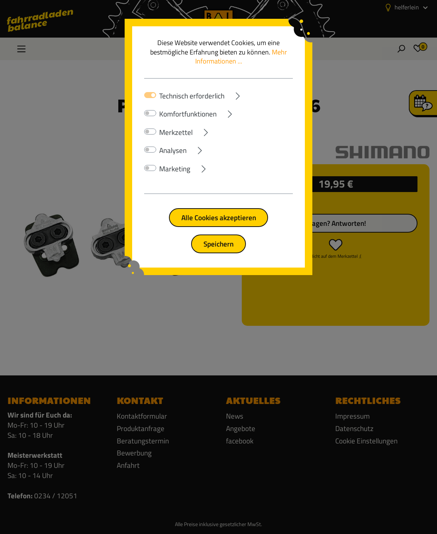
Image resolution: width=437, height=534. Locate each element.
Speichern (218, 243)
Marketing (174, 168)
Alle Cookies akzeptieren (218, 217)
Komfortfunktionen (188, 114)
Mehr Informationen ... (241, 57)
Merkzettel (176, 132)
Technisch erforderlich (192, 96)
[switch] (150, 113)
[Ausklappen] (259, 94)
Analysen (173, 150)
